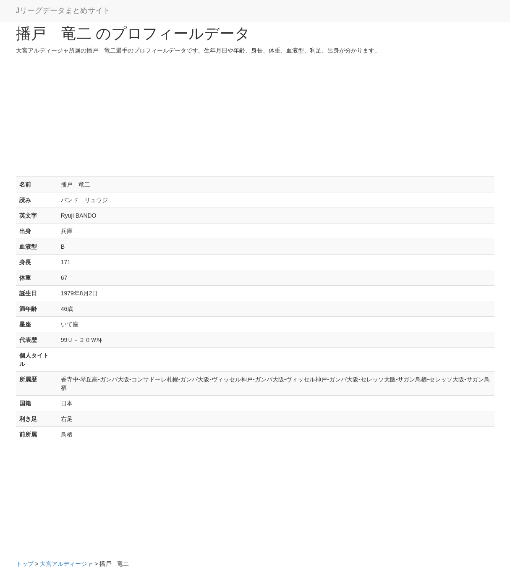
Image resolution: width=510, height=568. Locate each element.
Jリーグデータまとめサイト (63, 10)
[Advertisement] (255, 117)
